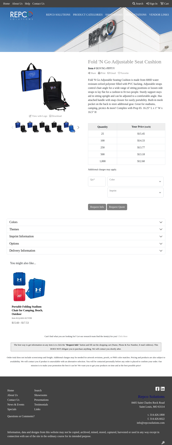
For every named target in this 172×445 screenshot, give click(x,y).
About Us (17, 3)
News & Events (15, 404)
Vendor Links (159, 14)
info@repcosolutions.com (151, 422)
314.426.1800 (157, 414)
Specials (11, 409)
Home (6, 3)
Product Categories (88, 14)
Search (138, 3)
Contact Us (38, 3)
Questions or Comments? (21, 416)
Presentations (135, 14)
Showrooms (114, 14)
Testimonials (41, 404)
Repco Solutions (58, 14)
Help (27, 3)
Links (37, 409)
